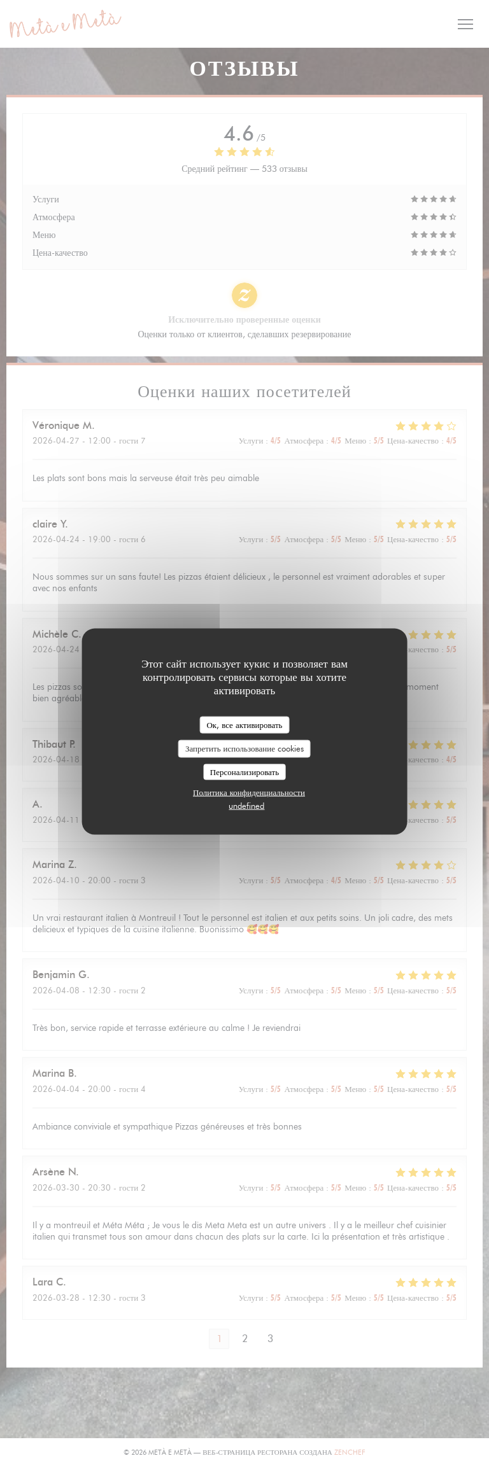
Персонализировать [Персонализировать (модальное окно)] (244, 771)
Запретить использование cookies (244, 748)
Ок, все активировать (244, 724)
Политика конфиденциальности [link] (249, 792)
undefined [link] (246, 806)
